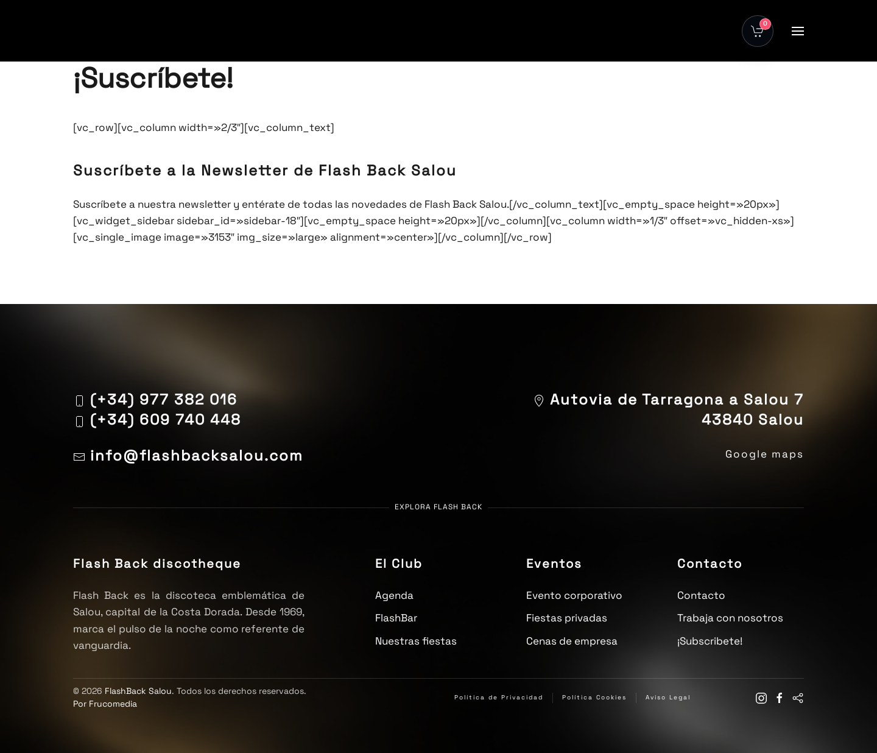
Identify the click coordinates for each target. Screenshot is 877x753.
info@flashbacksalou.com (188, 455)
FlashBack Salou (138, 690)
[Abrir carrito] (757, 31)
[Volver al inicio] (103, 31)
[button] (798, 31)
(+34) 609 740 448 (165, 419)
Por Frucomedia (105, 703)
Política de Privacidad (498, 697)
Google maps (764, 454)
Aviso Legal (668, 697)
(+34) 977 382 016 (164, 399)
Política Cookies (594, 697)
